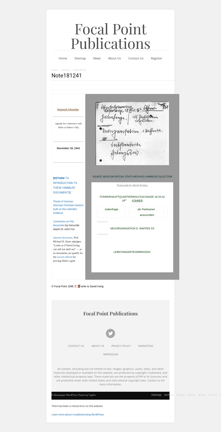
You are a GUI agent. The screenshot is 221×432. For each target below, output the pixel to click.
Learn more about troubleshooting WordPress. (77, 414)
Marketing (145, 346)
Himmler (65, 70)
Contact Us (136, 58)
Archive (169, 395)
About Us (114, 58)
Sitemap (80, 58)
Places (191, 395)
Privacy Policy (121, 346)
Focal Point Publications (110, 36)
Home (63, 58)
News (97, 58)
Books (202, 395)
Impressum (110, 354)
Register (156, 58)
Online (212, 395)
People (181, 395)
